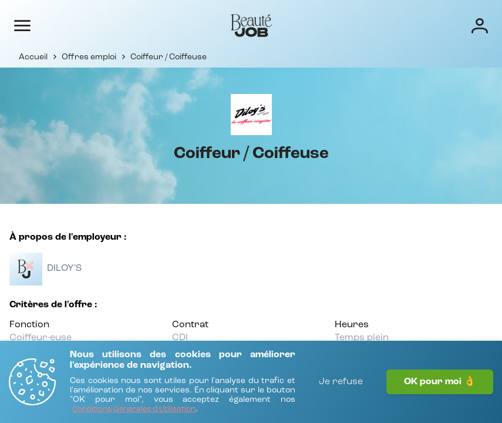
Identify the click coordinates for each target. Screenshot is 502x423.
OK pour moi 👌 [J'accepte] (440, 382)
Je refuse (341, 382)
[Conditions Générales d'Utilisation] (134, 409)
